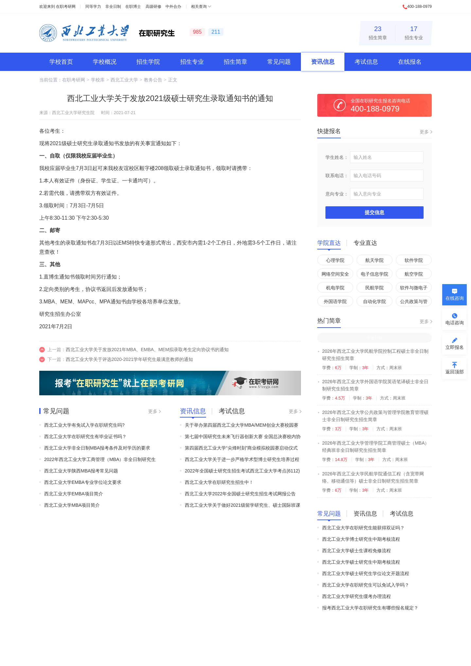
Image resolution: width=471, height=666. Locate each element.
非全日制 (113, 6)
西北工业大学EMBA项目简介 (73, 493)
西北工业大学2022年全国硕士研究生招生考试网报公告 (240, 493)
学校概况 (104, 62)
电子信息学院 (374, 274)
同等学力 (93, 6)
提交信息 (374, 212)
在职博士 (133, 6)
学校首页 (61, 62)
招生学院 (148, 62)
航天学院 (374, 260)
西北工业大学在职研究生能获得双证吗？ (363, 527)
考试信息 (366, 62)
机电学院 (335, 287)
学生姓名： (336, 157)
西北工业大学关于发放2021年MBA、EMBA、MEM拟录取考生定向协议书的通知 (147, 349)
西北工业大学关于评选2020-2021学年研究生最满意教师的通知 (129, 359)
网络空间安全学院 (335, 275)
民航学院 (374, 287)
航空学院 (414, 274)
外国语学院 (335, 301)
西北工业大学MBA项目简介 (72, 505)
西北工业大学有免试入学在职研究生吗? (84, 425)
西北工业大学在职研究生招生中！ (219, 482)
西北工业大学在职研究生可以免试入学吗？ (365, 585)
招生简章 (378, 32)
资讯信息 (323, 62)
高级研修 (153, 6)
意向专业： (336, 193)
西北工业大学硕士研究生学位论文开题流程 (365, 573)
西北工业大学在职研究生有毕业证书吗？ (85, 436)
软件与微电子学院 (413, 289)
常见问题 (279, 62)
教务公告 (153, 79)
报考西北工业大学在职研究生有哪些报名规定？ (370, 607)
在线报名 (410, 62)
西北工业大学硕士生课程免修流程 (356, 550)
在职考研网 (66, 6)
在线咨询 (454, 298)
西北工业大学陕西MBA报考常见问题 (81, 470)
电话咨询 (454, 322)
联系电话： (336, 175)
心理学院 (335, 260)
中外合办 (173, 6)
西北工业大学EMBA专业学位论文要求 (82, 482)
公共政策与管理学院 (413, 302)
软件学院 (414, 260)
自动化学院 (374, 301)
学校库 (98, 79)
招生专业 (414, 32)
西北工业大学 (124, 79)
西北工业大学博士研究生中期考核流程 (361, 539)
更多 (152, 411)
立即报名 (454, 347)
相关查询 (199, 6)
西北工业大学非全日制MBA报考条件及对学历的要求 (97, 448)
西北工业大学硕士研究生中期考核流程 (361, 562)
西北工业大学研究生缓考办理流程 (356, 596)
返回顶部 (454, 371)
